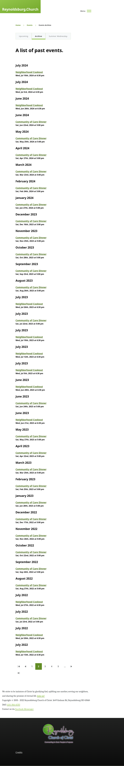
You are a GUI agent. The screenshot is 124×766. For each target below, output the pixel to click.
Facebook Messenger (24, 709)
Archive (38, 36)
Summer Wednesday (58, 36)
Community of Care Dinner (31, 121)
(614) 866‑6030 (13, 704)
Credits (19, 752)
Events (29, 25)
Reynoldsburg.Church (20, 9)
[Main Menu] (85, 11)
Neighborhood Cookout (29, 72)
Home (18, 25)
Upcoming (23, 36)
